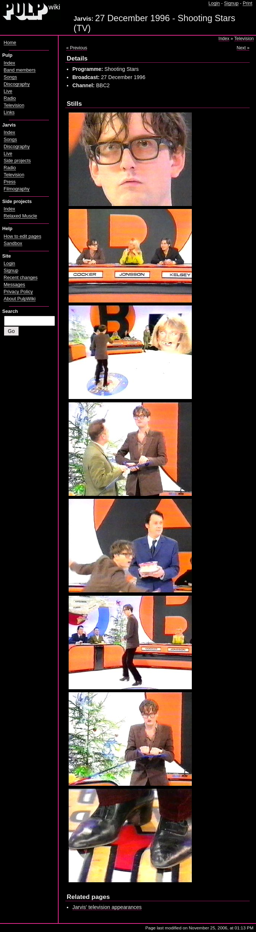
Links (9, 112)
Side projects (17, 160)
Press (10, 181)
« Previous (76, 47)
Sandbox (13, 243)
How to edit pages (22, 236)
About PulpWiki (20, 298)
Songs (10, 77)
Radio (10, 98)
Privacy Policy (18, 291)
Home (10, 42)
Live (8, 91)
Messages (14, 284)
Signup (231, 3)
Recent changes (21, 277)
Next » (243, 47)
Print (247, 3)
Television (244, 38)
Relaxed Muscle (20, 216)
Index (224, 38)
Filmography (17, 189)
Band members (20, 70)
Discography (17, 84)
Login (214, 3)
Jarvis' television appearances (107, 907)
